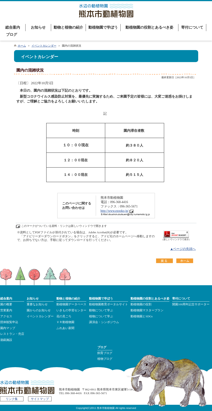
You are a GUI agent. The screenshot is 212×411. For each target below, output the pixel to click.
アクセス (6, 316)
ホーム (22, 45)
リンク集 (12, 399)
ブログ (11, 34)
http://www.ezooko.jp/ (115, 211)
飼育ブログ (104, 353)
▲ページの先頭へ (183, 249)
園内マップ (7, 328)
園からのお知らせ (39, 310)
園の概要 (6, 304)
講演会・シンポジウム (104, 322)
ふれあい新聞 (65, 328)
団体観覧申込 (9, 322)
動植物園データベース (71, 304)
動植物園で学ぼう (103, 27)
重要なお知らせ (37, 304)
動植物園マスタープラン (147, 310)
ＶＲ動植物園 (65, 322)
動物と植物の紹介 (68, 27)
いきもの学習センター (71, 310)
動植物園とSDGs (142, 316)
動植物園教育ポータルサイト (108, 304)
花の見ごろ (63, 316)
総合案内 (12, 27)
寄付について (192, 27)
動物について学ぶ (101, 310)
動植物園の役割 (141, 304)
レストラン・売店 (12, 334)
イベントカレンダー (44, 45)
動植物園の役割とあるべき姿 (149, 27)
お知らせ (38, 27)
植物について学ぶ (101, 316)
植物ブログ (104, 358)
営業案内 (6, 310)
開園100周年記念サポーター (190, 304)
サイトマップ (40, 399)
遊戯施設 (6, 340)
